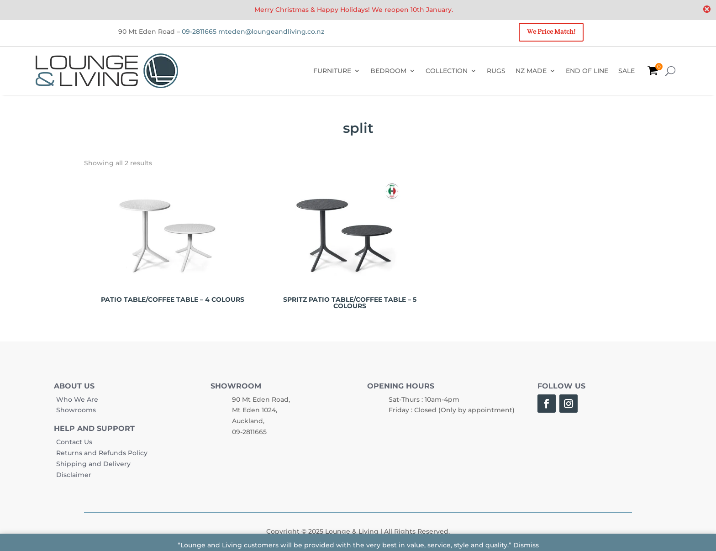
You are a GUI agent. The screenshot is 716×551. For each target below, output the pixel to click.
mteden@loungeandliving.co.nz (271, 31)
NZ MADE (531, 71)
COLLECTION (447, 71)
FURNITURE (332, 71)
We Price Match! (551, 32)
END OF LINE (587, 71)
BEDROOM (388, 71)
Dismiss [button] (526, 545)
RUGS (496, 71)
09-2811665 (199, 31)
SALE (626, 71)
